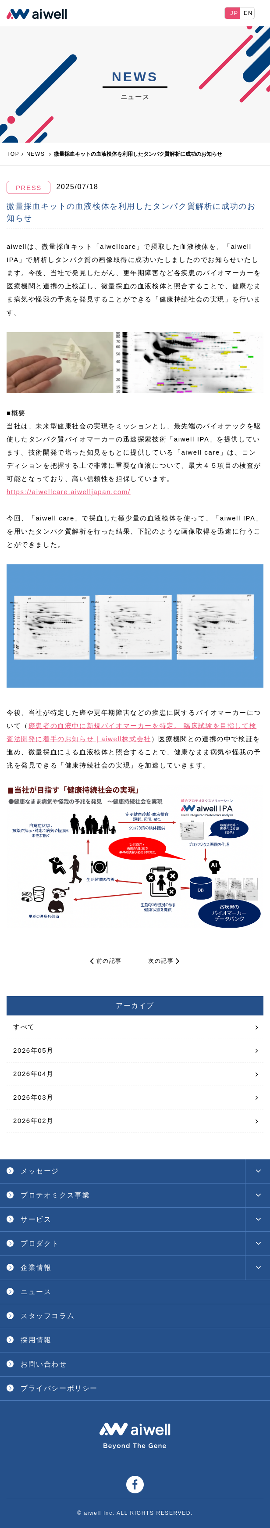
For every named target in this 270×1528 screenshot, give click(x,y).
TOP (13, 154)
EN (248, 13)
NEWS (36, 154)
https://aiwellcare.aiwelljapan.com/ (69, 491)
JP (234, 13)
